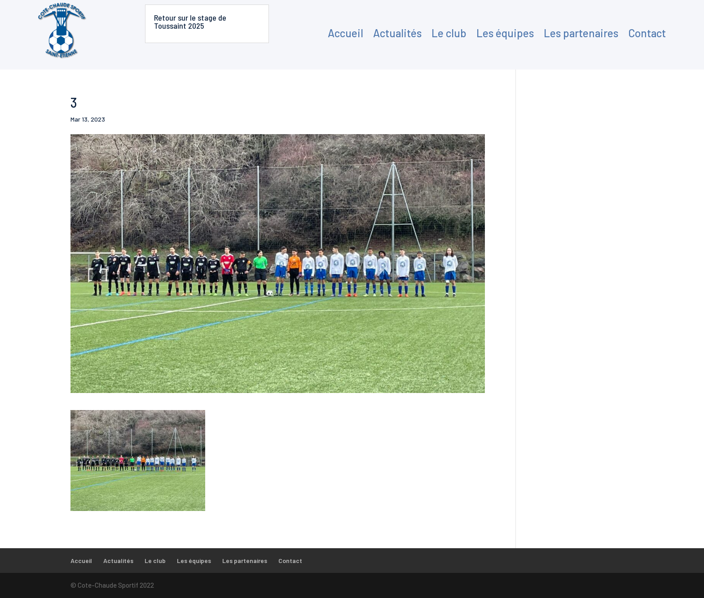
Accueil (345, 32)
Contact (647, 32)
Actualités (397, 32)
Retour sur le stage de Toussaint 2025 (190, 22)
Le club (448, 32)
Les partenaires (581, 32)
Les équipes (505, 32)
